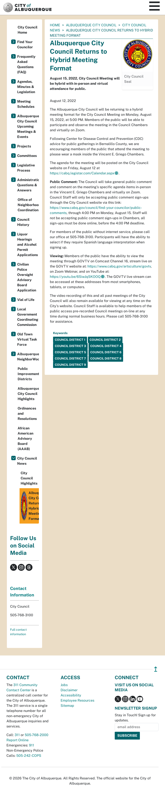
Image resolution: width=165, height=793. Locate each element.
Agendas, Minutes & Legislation (26, 87)
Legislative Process (26, 167)
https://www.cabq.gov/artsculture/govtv (119, 266)
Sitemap (67, 706)
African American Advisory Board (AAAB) (25, 438)
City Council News (27, 461)
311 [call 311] (17, 735)
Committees (27, 156)
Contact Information (22, 591)
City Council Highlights (29, 478)
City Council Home (27, 29)
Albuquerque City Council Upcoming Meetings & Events (28, 126)
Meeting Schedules (25, 104)
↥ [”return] (156, 669)
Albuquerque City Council (91, 25)
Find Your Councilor (25, 44)
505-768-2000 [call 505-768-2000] (36, 735)
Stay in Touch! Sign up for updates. (135, 717)
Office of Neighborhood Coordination (28, 205)
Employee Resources (77, 700)
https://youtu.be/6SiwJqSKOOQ (75, 277)
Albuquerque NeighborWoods (28, 356)
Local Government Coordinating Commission (27, 317)
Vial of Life (25, 300)
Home (55, 25)
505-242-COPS (28, 756)
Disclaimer (69, 690)
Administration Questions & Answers (28, 185)
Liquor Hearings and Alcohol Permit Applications (27, 244)
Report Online (17, 740)
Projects (24, 146)
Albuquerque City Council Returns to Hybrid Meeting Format (30, 505)
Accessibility (71, 695)
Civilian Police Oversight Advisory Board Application (26, 277)
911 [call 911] (31, 745)
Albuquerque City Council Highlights (28, 393)
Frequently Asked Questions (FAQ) (26, 64)
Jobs (64, 685)
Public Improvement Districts (28, 374)
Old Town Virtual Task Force (27, 339)
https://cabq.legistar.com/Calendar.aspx (82, 173)
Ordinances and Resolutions (27, 413)
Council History (23, 222)
